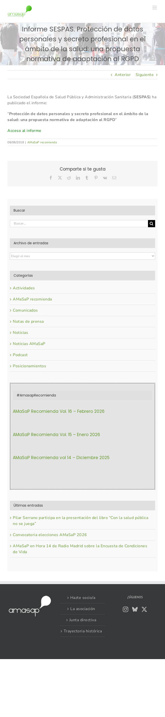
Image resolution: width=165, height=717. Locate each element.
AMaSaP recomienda (42, 142)
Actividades (24, 288)
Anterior (123, 74)
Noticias (20, 332)
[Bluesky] (135, 609)
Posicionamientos (29, 366)
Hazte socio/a (82, 597)
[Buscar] (151, 223)
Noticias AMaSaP (29, 343)
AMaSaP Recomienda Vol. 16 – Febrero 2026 (59, 411)
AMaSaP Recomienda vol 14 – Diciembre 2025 (61, 458)
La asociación (82, 609)
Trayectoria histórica (83, 631)
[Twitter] (144, 609)
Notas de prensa (28, 321)
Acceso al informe (24, 130)
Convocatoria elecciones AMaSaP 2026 (50, 535)
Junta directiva (82, 620)
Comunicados (25, 310)
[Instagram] (125, 609)
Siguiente (145, 74)
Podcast (20, 355)
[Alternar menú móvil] (155, 7)
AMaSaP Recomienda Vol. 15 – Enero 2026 (56, 435)
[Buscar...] (79, 223)
